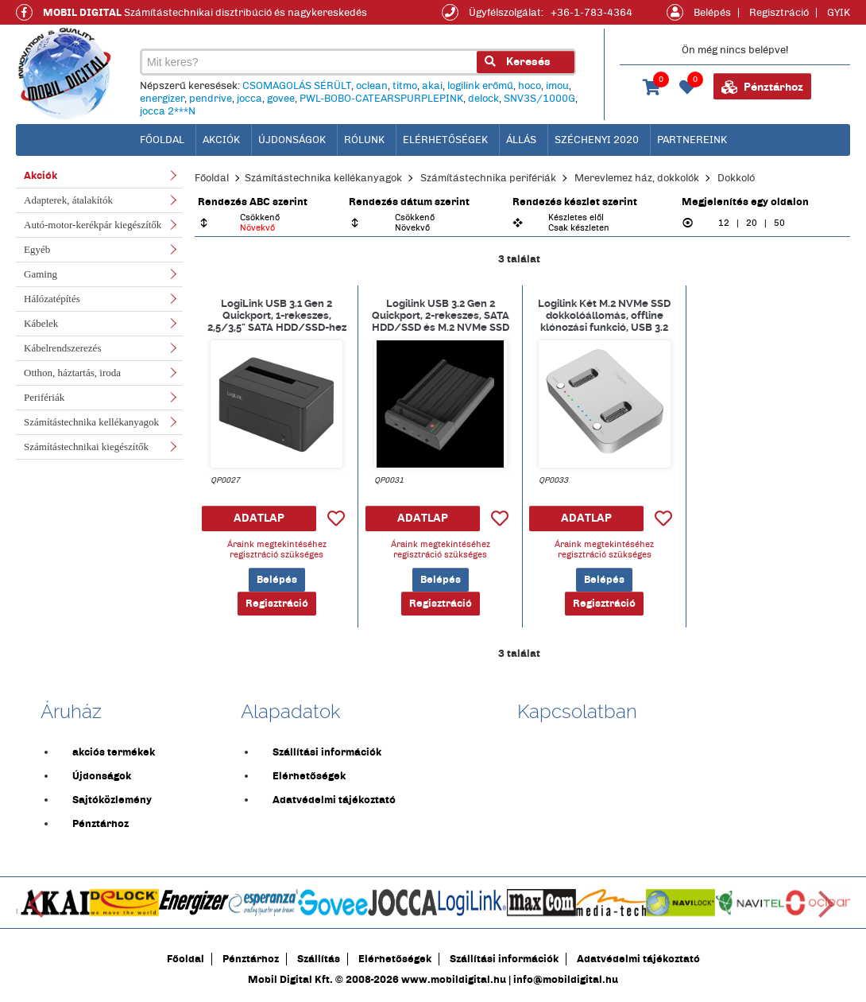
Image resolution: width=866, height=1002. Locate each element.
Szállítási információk (327, 752)
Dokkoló (736, 178)
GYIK (838, 12)
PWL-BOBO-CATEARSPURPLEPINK (381, 98)
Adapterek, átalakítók (68, 200)
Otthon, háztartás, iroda (72, 373)
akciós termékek (113, 752)
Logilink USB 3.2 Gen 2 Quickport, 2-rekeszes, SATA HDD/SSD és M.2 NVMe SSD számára (440, 314)
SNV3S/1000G (539, 98)
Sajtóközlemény (112, 800)
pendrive (210, 98)
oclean (372, 86)
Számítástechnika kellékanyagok (91, 422)
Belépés (712, 12)
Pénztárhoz (762, 87)
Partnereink (692, 140)
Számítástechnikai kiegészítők (86, 446)
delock (483, 98)
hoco (529, 86)
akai (432, 86)
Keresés (518, 61)
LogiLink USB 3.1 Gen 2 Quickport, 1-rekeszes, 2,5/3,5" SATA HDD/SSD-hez (276, 314)
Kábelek (41, 323)
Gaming (40, 274)
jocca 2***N (167, 111)
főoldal (162, 140)
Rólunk (364, 140)
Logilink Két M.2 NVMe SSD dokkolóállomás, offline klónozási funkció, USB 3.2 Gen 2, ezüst (604, 314)
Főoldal (212, 178)
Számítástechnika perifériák (488, 178)
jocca (249, 98)
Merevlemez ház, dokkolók (636, 178)
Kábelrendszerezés (62, 348)
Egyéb (37, 249)
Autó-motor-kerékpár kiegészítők (92, 225)
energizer (162, 98)
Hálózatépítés (52, 299)
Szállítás (318, 959)
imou (557, 86)
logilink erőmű (480, 86)
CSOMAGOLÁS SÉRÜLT (296, 86)
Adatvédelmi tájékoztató (334, 800)
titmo (404, 86)
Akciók (221, 140)
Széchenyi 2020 (597, 140)
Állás (521, 140)
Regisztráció (779, 12)
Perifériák (44, 397)
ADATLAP (259, 518)
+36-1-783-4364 (591, 12)
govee (281, 98)
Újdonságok (292, 140)
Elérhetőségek (445, 140)
